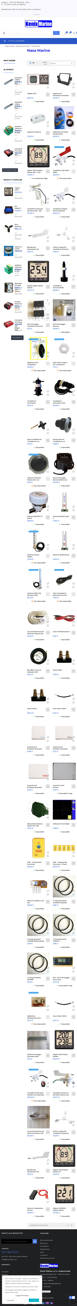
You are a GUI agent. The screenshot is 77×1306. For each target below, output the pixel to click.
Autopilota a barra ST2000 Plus (18, 81)
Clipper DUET (17, 189)
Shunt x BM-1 (57, 670)
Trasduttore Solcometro (31, 402)
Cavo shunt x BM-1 (60, 708)
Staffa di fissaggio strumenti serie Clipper (34, 1056)
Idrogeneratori (45, 1249)
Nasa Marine (9, 61)
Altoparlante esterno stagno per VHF (35, 825)
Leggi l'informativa (22, 1295)
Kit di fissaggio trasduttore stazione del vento (35, 326)
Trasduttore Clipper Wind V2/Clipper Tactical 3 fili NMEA (60, 211)
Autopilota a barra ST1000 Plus (18, 105)
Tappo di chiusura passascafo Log (34, 479)
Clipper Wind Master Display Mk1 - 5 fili (34, 171)
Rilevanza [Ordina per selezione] (61, 63)
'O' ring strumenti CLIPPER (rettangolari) (35, 940)
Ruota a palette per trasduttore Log (34, 440)
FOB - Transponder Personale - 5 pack (60, 863)
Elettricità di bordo (46, 1240)
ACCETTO (34, 1300)
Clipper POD (31, 93)
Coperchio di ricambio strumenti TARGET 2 (34, 787)
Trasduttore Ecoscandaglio (58, 287)
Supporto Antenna (34, 132)
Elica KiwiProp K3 (18, 226)
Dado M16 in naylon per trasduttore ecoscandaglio (60, 364)
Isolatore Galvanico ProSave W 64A (18, 268)
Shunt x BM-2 (32, 708)
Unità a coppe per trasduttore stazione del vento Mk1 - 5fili (61, 249)
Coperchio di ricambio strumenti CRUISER (60, 749)
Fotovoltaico (44, 1246)
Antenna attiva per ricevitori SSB (34, 594)
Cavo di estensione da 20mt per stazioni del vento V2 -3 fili (35, 1133)
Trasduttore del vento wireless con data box (35, 1094)
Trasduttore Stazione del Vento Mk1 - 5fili (35, 210)
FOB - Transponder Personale (34, 863)
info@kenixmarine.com (9, 1259)
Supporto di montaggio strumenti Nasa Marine (61, 95)
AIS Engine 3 (18, 207)
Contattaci (5, 1271)
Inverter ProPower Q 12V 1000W (18, 305)
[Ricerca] (34, 32)
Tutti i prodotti (17, 338)
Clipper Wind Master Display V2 (60, 1171)
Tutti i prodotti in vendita (10, 170)
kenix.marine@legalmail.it (52, 1283)
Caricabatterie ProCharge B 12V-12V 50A (20, 152)
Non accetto (10, 1300)
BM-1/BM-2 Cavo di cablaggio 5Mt (34, 671)
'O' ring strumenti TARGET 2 (59, 940)
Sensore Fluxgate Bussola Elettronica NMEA (60, 480)
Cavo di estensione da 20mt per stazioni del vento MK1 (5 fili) (35, 634)
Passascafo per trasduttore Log (59, 440)
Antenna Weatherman (61, 555)
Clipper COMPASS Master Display (59, 1209)
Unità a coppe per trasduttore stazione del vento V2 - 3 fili (61, 1133)
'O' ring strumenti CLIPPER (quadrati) (60, 902)
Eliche (42, 1252)
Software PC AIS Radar (61, 824)
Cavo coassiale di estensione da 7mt (60, 594)
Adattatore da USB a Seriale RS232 (60, 133)
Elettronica (43, 1243)
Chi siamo (5, 1274)
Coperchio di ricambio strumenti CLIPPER (34, 749)
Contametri (44, 1255)
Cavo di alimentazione (61, 632)
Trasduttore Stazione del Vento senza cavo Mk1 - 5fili (61, 1095)
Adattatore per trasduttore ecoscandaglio (32, 364)
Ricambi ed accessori (47, 1258)
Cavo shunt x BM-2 (60, 1016)
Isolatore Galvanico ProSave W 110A (18, 129)
